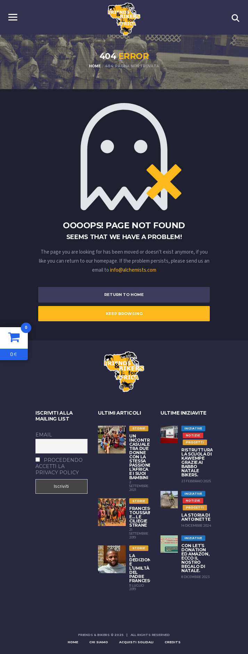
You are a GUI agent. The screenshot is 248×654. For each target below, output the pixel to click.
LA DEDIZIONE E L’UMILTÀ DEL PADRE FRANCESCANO (146, 568)
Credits (173, 642)
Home (73, 642)
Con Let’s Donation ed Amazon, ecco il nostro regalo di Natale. (195, 558)
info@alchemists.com (133, 270)
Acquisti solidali (136, 642)
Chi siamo (98, 642)
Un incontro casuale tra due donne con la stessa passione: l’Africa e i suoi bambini (141, 456)
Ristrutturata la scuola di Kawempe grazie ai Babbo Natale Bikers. (200, 462)
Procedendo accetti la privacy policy (59, 466)
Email (43, 435)
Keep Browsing (124, 313)
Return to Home (124, 294)
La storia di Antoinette (195, 517)
